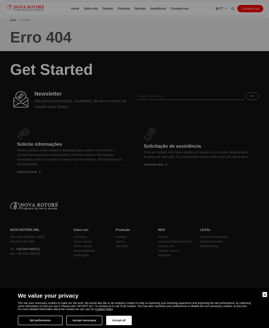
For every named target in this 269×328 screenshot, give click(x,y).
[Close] (264, 294)
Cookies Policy (104, 309)
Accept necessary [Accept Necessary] (84, 320)
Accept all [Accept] (119, 320)
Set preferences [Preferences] (40, 320)
